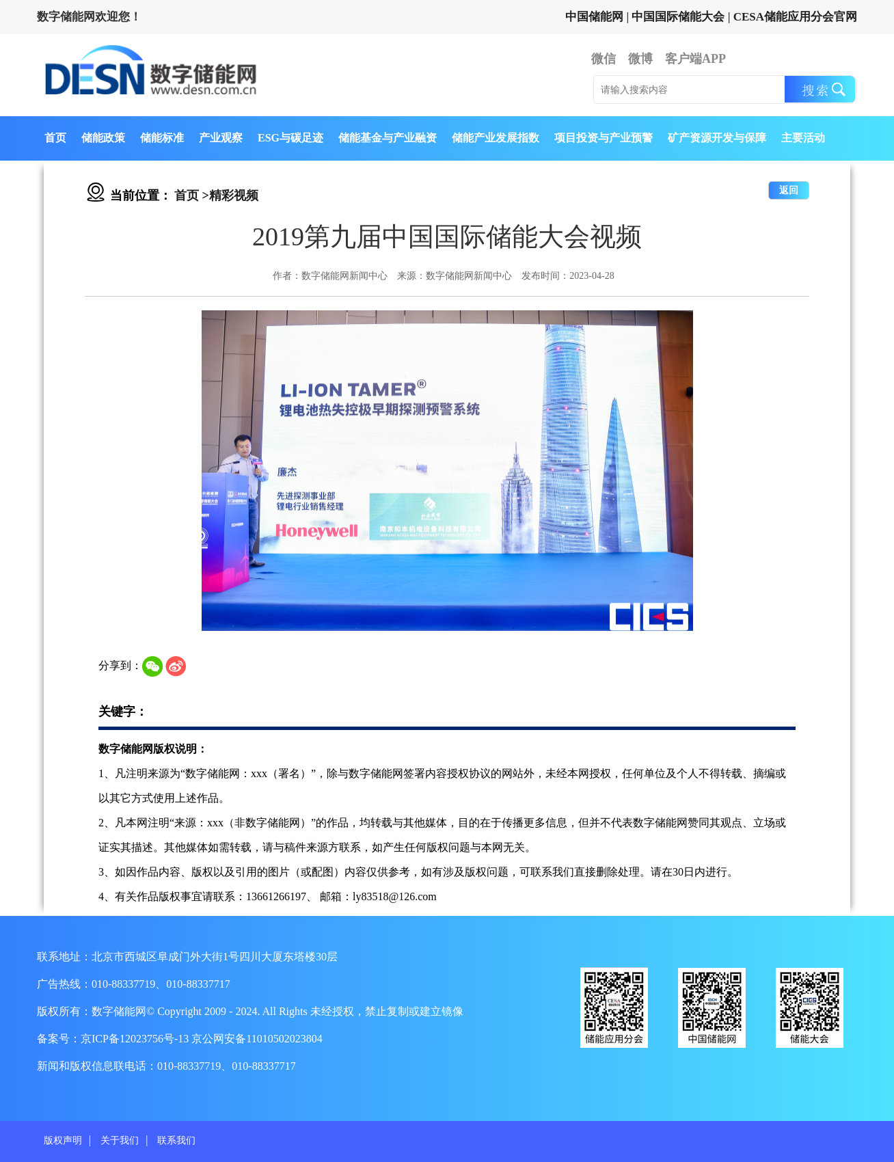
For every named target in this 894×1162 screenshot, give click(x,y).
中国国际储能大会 (678, 16)
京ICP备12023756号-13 (136, 1038)
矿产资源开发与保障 (717, 138)
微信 (603, 59)
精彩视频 (233, 195)
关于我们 (119, 1140)
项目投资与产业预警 (603, 138)
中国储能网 (594, 16)
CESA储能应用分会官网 (795, 16)
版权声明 (63, 1140)
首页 (55, 138)
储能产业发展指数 (495, 138)
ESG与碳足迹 (290, 138)
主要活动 (803, 138)
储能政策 (103, 138)
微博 (640, 59)
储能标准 (162, 138)
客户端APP (695, 59)
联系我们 (176, 1140)
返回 (788, 190)
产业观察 (221, 138)
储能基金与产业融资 (387, 138)
